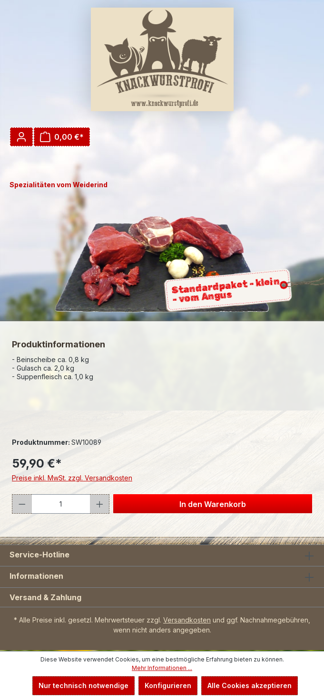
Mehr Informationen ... (162, 667)
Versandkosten (187, 620)
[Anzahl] (60, 504)
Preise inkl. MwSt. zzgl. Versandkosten (72, 478)
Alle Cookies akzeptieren (249, 685)
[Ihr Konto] (21, 136)
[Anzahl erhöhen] (100, 504)
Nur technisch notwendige (83, 685)
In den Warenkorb (212, 504)
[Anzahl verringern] (22, 504)
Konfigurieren (168, 685)
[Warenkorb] (62, 136)
